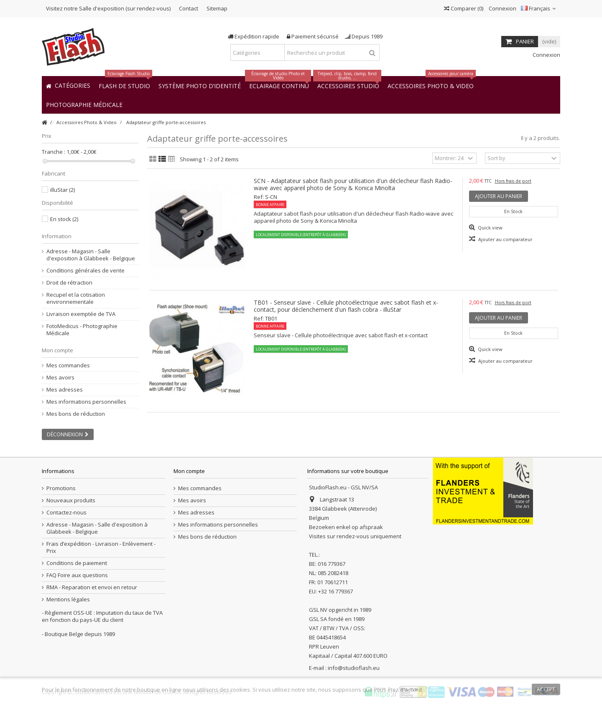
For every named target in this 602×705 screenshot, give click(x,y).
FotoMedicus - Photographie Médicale (81, 330)
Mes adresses (64, 389)
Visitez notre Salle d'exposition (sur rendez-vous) (108, 8)
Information (56, 236)
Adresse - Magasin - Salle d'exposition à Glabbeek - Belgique (90, 255)
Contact (188, 8)
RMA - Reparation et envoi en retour (91, 587)
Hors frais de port (513, 181)
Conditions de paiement (76, 563)
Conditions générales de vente (85, 270)
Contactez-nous (66, 512)
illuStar (62, 189)
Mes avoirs (60, 377)
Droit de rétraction (69, 282)
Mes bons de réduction (75, 413)
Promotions (61, 488)
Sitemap (217, 8)
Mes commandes (68, 365)
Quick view (490, 227)
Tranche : (53, 151)
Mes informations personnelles (86, 401)
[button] (84, 104)
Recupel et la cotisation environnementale (75, 298)
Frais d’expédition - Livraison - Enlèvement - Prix (101, 547)
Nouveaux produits (70, 500)
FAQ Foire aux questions (77, 575)
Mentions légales (68, 599)
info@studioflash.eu (354, 668)
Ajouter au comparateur (505, 239)
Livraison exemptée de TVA (80, 314)
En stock (64, 219)
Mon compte (57, 350)
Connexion (501, 8)
